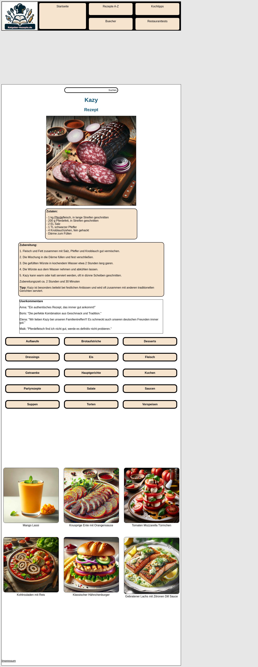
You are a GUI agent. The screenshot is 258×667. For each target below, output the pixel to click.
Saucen (150, 388)
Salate (91, 388)
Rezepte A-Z (111, 6)
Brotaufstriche (91, 341)
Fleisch (150, 357)
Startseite (63, 6)
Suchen (113, 90)
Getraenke (32, 372)
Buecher (110, 21)
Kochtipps (157, 6)
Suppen (32, 404)
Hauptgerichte (91, 372)
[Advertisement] (129, 57)
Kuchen (150, 372)
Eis (91, 357)
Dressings (32, 357)
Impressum (9, 660)
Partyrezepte (32, 388)
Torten (91, 404)
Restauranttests (157, 21)
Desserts (150, 341)
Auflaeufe (32, 341)
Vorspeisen (149, 404)
